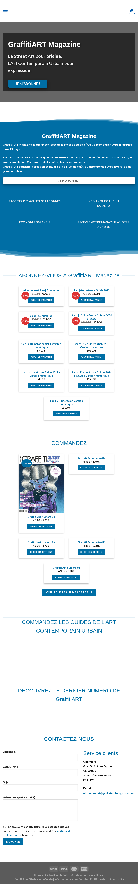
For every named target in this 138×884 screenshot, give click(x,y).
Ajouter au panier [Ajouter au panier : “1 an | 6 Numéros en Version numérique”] (66, 413)
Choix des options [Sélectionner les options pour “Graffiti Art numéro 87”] (91, 468)
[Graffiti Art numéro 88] (41, 483)
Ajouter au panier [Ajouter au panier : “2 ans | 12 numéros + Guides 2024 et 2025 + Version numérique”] (91, 385)
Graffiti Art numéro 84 (66, 567)
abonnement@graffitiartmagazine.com (109, 793)
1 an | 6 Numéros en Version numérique (66, 402)
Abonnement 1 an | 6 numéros (41, 290)
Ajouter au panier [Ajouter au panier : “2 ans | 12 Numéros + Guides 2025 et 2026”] (91, 328)
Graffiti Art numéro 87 (91, 458)
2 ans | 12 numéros (41, 315)
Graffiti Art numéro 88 (41, 516)
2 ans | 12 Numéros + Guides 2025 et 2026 (91, 317)
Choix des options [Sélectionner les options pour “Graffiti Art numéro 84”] (66, 577)
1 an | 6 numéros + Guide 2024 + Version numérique (41, 374)
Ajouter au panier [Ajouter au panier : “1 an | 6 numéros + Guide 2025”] (91, 300)
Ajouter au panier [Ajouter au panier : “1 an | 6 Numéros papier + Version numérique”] (41, 357)
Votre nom (40, 757)
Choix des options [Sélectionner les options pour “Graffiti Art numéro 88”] (41, 526)
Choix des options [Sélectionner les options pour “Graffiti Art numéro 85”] (91, 552)
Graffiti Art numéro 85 (91, 542)
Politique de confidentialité (107, 879)
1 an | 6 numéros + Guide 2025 (91, 290)
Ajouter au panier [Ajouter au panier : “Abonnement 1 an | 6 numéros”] (41, 300)
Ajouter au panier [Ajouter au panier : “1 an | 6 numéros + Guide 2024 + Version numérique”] (41, 385)
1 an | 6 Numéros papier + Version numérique (41, 345)
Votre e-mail (40, 772)
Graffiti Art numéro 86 (41, 542)
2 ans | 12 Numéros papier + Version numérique (91, 345)
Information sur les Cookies (71, 879)
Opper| (100, 874)
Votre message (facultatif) (40, 810)
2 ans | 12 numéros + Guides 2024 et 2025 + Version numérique (91, 374)
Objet (40, 787)
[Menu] (7, 11)
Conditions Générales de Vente (33, 879)
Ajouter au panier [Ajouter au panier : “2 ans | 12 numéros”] (41, 325)
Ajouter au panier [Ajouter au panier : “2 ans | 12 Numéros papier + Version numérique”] (91, 357)
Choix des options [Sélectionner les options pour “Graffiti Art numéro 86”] (41, 552)
